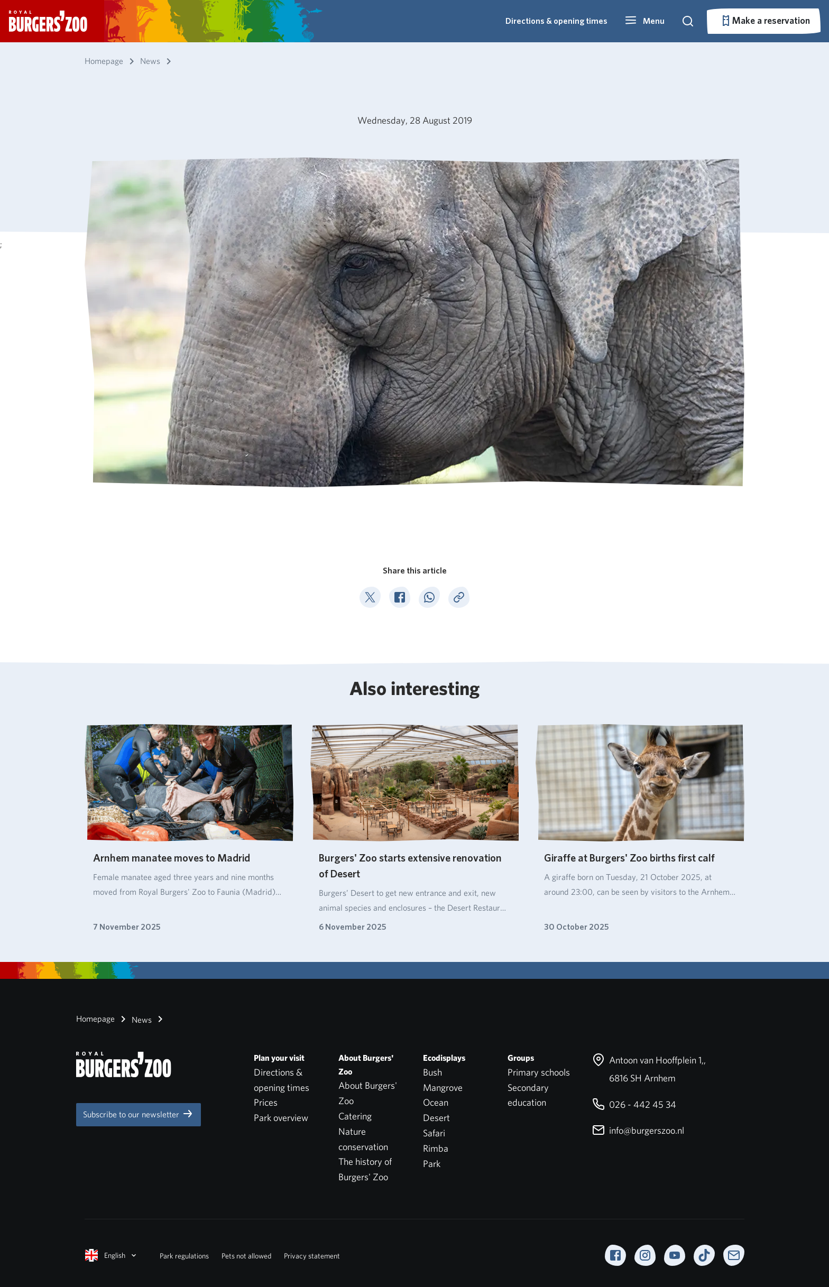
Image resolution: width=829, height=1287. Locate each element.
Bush (432, 1072)
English (111, 1255)
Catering (355, 1116)
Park (431, 1164)
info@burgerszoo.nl (638, 1130)
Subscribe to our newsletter (138, 1113)
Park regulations (184, 1256)
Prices (266, 1102)
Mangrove (443, 1087)
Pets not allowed (246, 1256)
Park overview (281, 1118)
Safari (434, 1133)
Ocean (435, 1102)
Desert (436, 1118)
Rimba (435, 1148)
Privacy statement (312, 1256)
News (134, 1019)
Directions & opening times (556, 20)
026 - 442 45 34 (634, 1104)
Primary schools (539, 1072)
